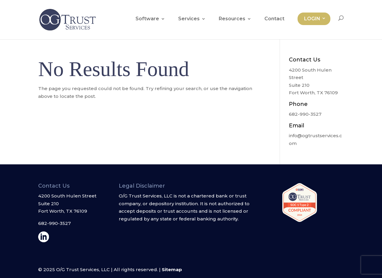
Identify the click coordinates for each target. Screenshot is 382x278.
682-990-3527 (54, 223)
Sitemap (172, 269)
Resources (232, 19)
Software (147, 19)
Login (312, 18)
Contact (274, 19)
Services (189, 19)
